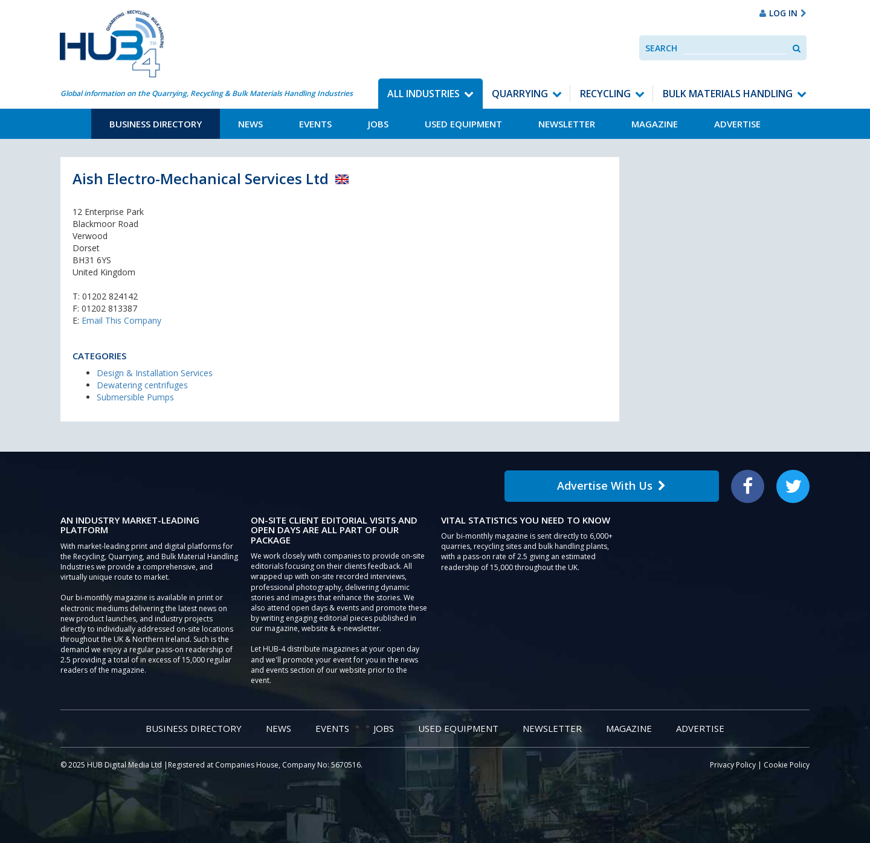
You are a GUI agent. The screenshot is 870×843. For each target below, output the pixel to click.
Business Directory (155, 124)
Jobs (378, 124)
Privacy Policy (733, 765)
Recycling (605, 93)
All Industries (423, 93)
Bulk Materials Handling (728, 93)
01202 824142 (110, 296)
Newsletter (566, 124)
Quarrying (520, 93)
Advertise (737, 124)
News (250, 124)
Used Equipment (463, 124)
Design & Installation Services (155, 373)
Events (315, 124)
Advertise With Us (611, 485)
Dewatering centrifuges (142, 385)
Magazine (654, 124)
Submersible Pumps (135, 397)
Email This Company (121, 320)
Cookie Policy (787, 765)
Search (661, 48)
